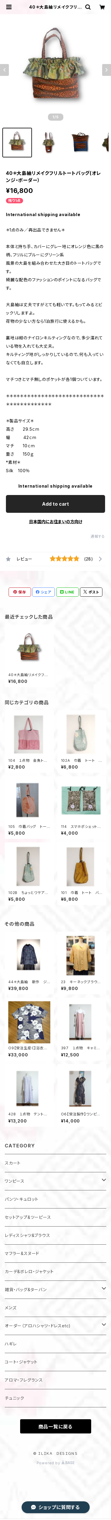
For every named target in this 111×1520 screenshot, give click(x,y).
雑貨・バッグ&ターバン (26, 1289)
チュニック (14, 1398)
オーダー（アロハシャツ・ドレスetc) (38, 1325)
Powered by (56, 1463)
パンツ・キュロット (21, 1199)
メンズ (10, 1307)
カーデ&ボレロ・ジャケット (29, 1271)
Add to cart (55, 504)
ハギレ (11, 1343)
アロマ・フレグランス (24, 1379)
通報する (98, 536)
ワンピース (15, 1181)
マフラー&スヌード (22, 1253)
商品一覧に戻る (55, 1427)
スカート (13, 1162)
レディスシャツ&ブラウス (27, 1235)
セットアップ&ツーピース (28, 1217)
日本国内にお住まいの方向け (55, 521)
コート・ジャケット (21, 1361)
